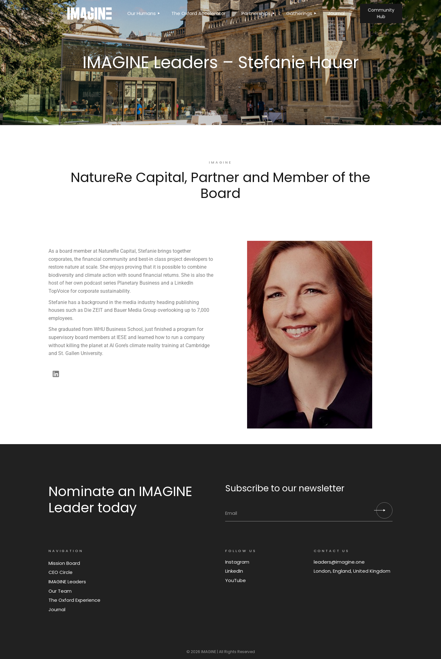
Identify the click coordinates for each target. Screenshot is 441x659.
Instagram (237, 562)
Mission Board (64, 563)
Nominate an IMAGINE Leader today (120, 499)
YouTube (235, 580)
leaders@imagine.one (339, 562)
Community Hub (381, 13)
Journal (56, 609)
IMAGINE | (209, 651)
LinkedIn (234, 571)
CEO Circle (60, 572)
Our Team (60, 591)
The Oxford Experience (74, 600)
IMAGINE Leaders (67, 581)
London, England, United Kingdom (352, 571)
